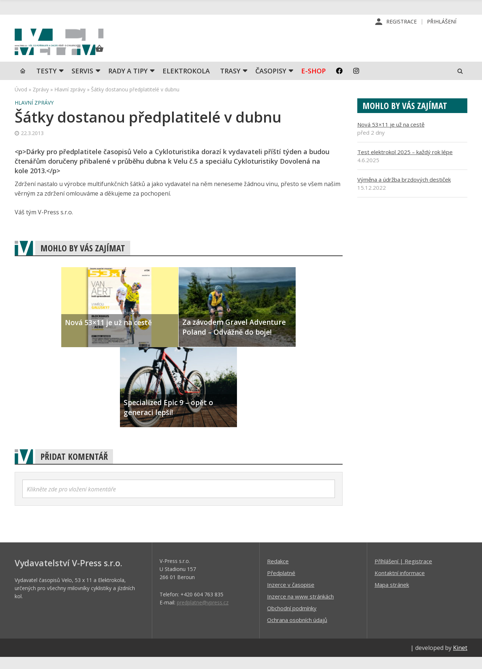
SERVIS (82, 82)
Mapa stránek (392, 596)
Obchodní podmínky (292, 619)
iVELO (77, 48)
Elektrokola (186, 82)
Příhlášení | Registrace (403, 573)
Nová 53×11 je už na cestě (390, 136)
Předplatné (281, 584)
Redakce (278, 573)
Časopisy (270, 82)
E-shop (313, 82)
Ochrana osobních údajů (297, 631)
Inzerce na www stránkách (300, 608)
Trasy (230, 82)
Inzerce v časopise (290, 596)
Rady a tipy (127, 82)
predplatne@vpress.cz (203, 614)
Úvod (21, 101)
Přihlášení (441, 21)
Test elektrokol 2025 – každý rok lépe (405, 163)
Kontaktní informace (400, 584)
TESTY (46, 82)
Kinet (460, 659)
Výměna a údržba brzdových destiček (404, 191)
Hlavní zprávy (69, 101)
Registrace (401, 21)
